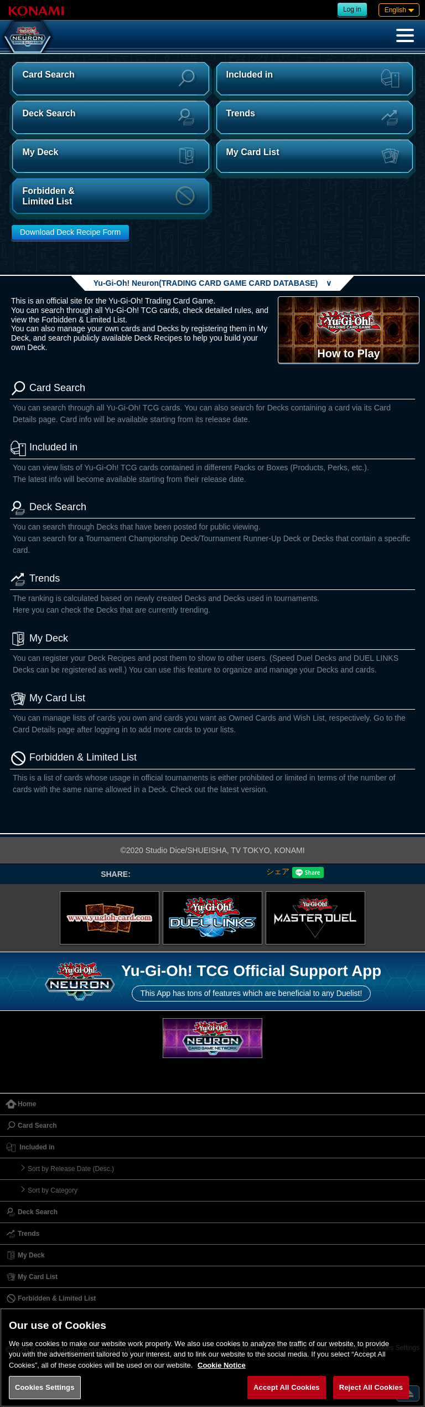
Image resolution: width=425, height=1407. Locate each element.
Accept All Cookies (286, 1387)
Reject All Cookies (371, 1387)
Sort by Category (52, 1190)
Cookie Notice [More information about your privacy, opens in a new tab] (222, 1365)
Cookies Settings (45, 1387)
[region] (212, 1357)
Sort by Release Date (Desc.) (71, 1169)
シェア (277, 871)
